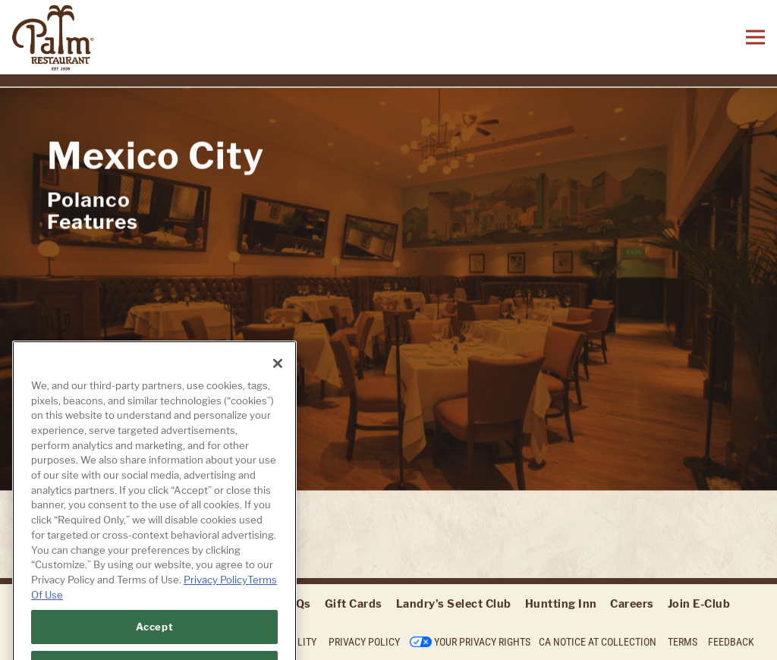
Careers (632, 603)
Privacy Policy (364, 642)
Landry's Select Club (453, 603)
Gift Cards (353, 603)
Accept (155, 636)
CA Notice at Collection (597, 642)
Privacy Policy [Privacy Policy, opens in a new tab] (215, 589)
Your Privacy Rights (482, 642)
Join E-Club (699, 603)
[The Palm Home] (106, 37)
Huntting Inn (561, 603)
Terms (682, 642)
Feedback (731, 642)
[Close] (277, 373)
